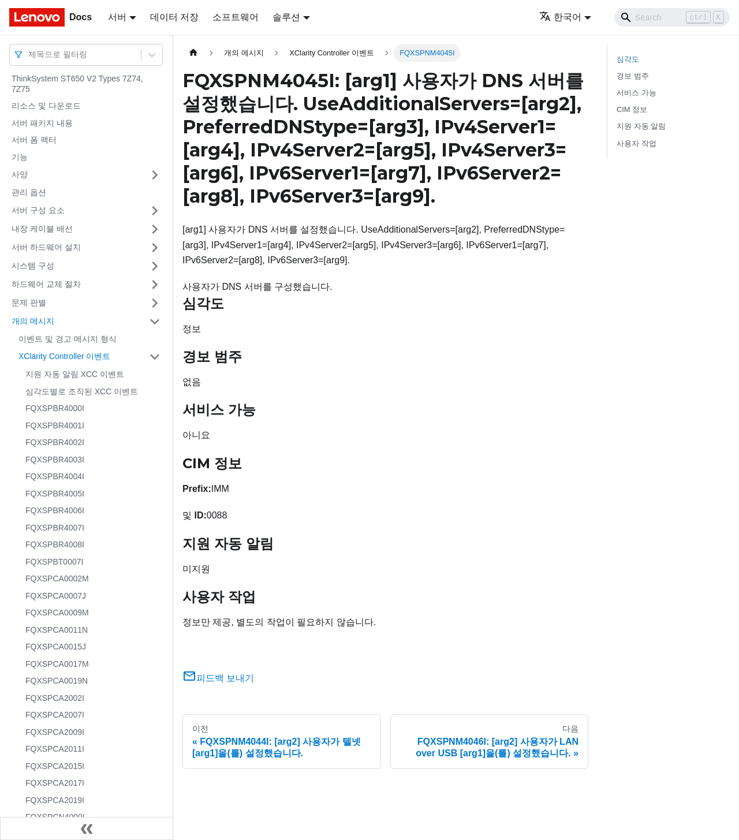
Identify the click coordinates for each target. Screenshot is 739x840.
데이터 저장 (174, 17)
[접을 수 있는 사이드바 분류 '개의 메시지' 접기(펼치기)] (154, 321)
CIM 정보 (632, 109)
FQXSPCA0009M (57, 612)
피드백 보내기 (218, 678)
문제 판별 (29, 302)
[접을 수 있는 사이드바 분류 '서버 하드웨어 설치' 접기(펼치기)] (154, 247)
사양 (20, 174)
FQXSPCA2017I (54, 782)
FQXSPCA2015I (54, 766)
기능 (20, 157)
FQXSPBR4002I (54, 442)
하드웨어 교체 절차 (46, 284)
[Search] (672, 17)
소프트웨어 (235, 17)
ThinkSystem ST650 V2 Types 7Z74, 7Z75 (77, 84)
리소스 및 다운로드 (46, 105)
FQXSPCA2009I (54, 732)
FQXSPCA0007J (55, 595)
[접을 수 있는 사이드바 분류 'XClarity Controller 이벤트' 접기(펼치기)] (154, 357)
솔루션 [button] (286, 17)
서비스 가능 (636, 92)
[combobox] (29, 54)
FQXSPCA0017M (57, 664)
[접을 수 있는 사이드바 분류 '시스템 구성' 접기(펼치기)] (154, 266)
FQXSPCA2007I (54, 714)
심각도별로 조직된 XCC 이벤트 (81, 391)
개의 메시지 (33, 321)
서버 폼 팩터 (34, 139)
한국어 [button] (560, 17)
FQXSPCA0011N (56, 629)
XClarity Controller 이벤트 (64, 356)
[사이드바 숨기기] (86, 828)
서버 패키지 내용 (42, 123)
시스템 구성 (33, 265)
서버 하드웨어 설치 (46, 247)
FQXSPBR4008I (54, 544)
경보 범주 (633, 76)
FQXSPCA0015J (55, 646)
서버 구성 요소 (38, 210)
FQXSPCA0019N (56, 680)
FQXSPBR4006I (54, 510)
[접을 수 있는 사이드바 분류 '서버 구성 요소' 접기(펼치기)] (154, 210)
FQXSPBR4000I (54, 408)
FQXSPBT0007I (54, 561)
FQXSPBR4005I (54, 493)
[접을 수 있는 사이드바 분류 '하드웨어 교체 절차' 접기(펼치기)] (154, 284)
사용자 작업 (636, 143)
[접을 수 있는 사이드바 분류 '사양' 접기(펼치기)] (154, 175)
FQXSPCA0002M (57, 578)
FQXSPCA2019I (54, 800)
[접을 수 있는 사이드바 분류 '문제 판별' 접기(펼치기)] (154, 303)
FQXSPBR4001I (54, 425)
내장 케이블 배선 (42, 228)
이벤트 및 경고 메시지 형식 (67, 339)
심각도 (628, 59)
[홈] (193, 53)
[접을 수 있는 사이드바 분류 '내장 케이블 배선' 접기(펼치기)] (154, 229)
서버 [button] (117, 17)
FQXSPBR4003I (54, 459)
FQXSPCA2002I (54, 698)
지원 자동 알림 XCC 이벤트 (74, 374)
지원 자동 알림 (641, 126)
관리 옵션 (29, 192)
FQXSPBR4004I (54, 476)
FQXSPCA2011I (54, 748)
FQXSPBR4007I (54, 527)
